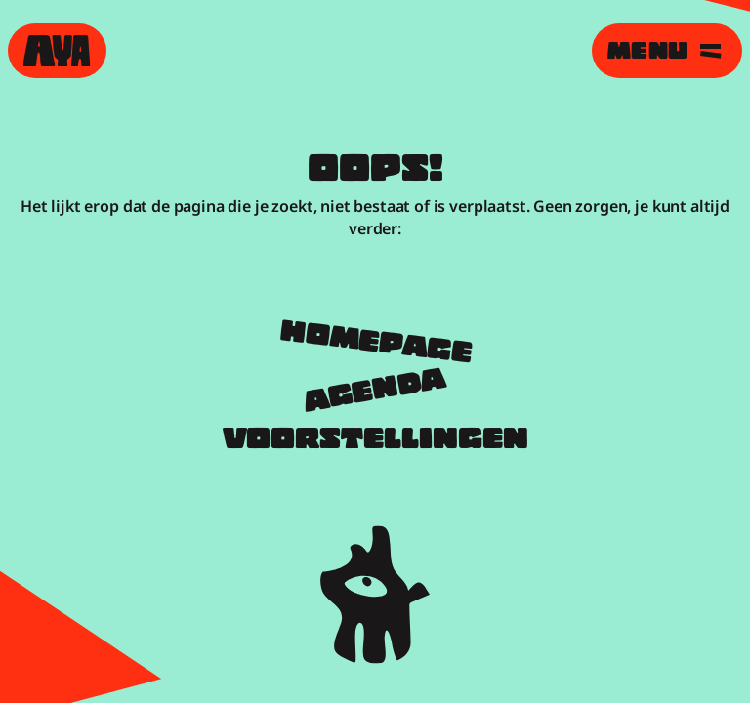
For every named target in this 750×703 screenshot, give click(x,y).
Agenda (375, 393)
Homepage (375, 344)
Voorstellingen (375, 441)
